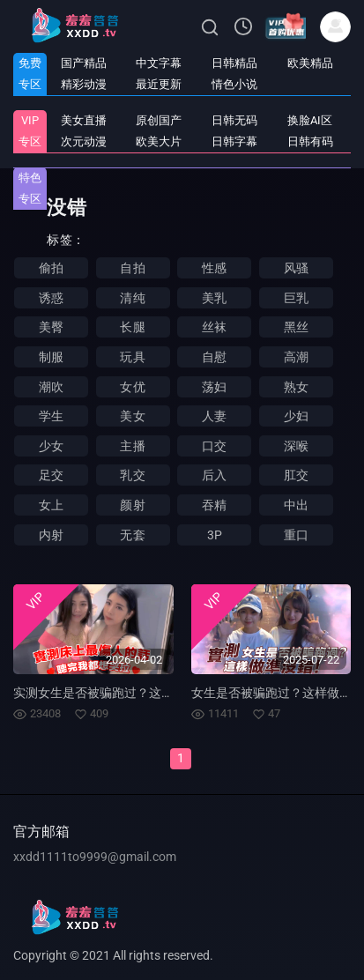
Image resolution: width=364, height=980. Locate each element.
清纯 (132, 298)
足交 (51, 475)
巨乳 (296, 298)
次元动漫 (84, 141)
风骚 (296, 268)
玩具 (132, 357)
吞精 (214, 505)
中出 (296, 505)
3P (214, 535)
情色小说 (234, 84)
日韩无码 (234, 120)
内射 (51, 535)
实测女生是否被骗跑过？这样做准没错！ (124, 693)
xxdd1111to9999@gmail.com (94, 857)
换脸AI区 (309, 120)
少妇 (296, 416)
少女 (51, 446)
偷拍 (51, 268)
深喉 (296, 446)
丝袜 (214, 327)
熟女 (296, 387)
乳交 (132, 475)
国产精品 (84, 63)
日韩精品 (234, 63)
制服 (51, 357)
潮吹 (51, 387)
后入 (214, 475)
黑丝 (296, 327)
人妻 (214, 416)
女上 (51, 505)
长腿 (132, 327)
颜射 (132, 505)
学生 (51, 416)
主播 (132, 446)
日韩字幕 (234, 141)
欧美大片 (159, 141)
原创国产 (159, 120)
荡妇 (214, 387)
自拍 (132, 268)
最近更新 (159, 84)
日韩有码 (310, 141)
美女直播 (84, 120)
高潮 (296, 357)
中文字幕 (159, 63)
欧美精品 (310, 63)
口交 (214, 446)
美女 (132, 416)
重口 (296, 535)
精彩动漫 (84, 84)
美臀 (51, 327)
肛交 (296, 475)
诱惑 (51, 298)
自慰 (214, 357)
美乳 (214, 298)
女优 (132, 387)
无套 (132, 535)
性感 (214, 268)
